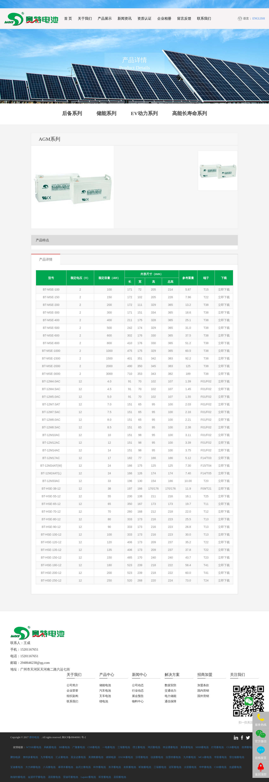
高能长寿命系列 (189, 113)
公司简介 (72, 685)
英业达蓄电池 (78, 757)
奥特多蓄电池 (30, 757)
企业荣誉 (72, 690)
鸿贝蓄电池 (154, 747)
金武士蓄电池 (83, 767)
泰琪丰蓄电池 (65, 767)
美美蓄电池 (186, 747)
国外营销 (203, 696)
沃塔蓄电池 (142, 757)
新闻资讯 (125, 18)
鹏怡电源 (15, 757)
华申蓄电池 (205, 767)
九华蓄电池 (47, 757)
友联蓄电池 (130, 767)
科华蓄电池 (99, 767)
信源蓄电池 (157, 757)
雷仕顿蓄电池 (236, 757)
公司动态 (138, 685)
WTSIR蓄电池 (33, 747)
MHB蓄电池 (202, 747)
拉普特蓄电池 (173, 757)
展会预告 (138, 696)
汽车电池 (105, 690)
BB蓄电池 (64, 747)
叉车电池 (105, 696)
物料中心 (138, 701)
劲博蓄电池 (248, 747)
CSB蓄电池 (94, 747)
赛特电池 (34, 737)
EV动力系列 (144, 113)
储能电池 (105, 685)
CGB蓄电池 (232, 747)
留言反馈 (184, 18)
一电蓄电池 (108, 747)
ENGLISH (258, 18)
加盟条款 (203, 685)
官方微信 (261, 741)
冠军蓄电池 (175, 767)
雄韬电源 (111, 757)
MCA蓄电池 (204, 757)
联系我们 (204, 18)
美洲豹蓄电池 (95, 757)
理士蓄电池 (139, 747)
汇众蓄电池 (62, 757)
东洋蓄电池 (114, 767)
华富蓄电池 (220, 757)
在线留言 (261, 757)
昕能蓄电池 (145, 767)
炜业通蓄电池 (170, 747)
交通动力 (170, 690)
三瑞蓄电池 (124, 747)
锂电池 (103, 701)
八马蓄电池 (49, 767)
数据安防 (170, 685)
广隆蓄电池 (78, 747)
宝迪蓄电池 (16, 767)
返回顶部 (261, 774)
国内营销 (203, 690)
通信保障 (170, 701)
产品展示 (105, 18)
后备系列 (72, 113)
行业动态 (138, 690)
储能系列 (106, 113)
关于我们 (85, 18)
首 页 (68, 18)
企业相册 (164, 18)
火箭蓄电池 (190, 767)
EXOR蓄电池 (126, 757)
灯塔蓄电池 (217, 747)
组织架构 (72, 696)
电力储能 (170, 696)
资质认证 (144, 18)
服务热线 (261, 724)
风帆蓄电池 (50, 747)
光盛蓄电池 (235, 767)
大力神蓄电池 (32, 767)
